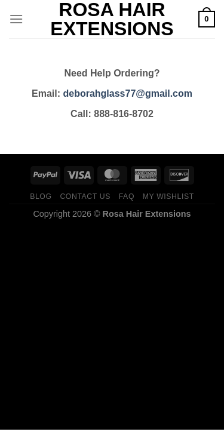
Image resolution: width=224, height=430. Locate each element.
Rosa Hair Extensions (111, 19)
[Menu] (16, 18)
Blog (40, 196)
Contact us (85, 196)
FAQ (126, 196)
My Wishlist (168, 196)
